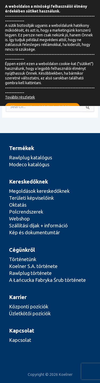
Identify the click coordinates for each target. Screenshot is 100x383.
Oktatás (17, 204)
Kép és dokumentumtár (34, 232)
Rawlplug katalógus (30, 157)
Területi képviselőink (31, 198)
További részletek (20, 97)
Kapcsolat (20, 340)
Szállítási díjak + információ (38, 225)
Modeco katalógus (29, 164)
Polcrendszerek (26, 211)
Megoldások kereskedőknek (39, 191)
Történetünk (22, 259)
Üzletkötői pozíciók (30, 313)
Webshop (19, 218)
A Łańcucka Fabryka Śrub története (47, 280)
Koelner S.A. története (33, 266)
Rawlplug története (30, 273)
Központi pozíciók (28, 306)
